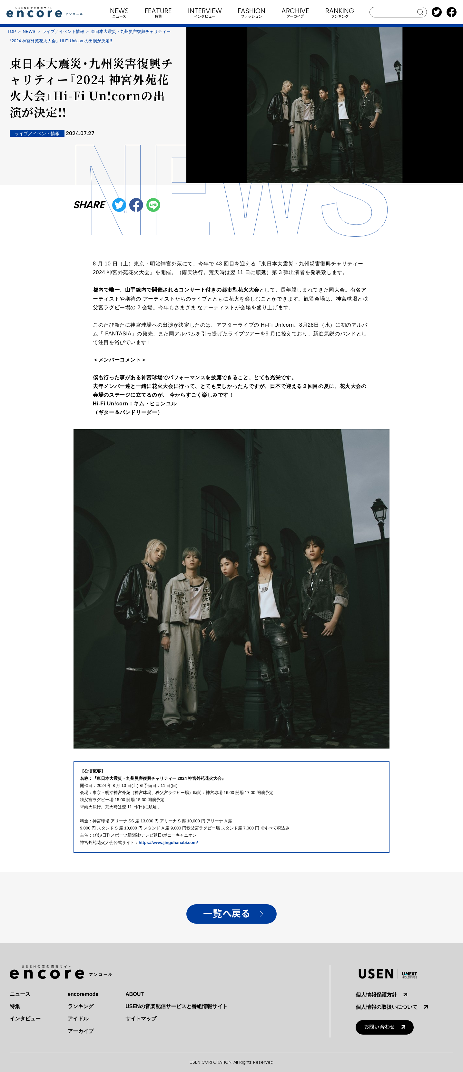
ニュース (20, 994)
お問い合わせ (379, 1027)
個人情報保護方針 (376, 995)
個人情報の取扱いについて (387, 1007)
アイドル (78, 1018)
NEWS (29, 31)
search (420, 12)
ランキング (81, 1006)
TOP (11, 31)
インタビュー (25, 1018)
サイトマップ (140, 1018)
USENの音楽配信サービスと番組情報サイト (176, 1006)
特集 (15, 1006)
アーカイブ (81, 1031)
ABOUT (134, 994)
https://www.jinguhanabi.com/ (168, 842)
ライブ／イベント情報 (63, 31)
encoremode (83, 994)
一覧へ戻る (226, 913)
